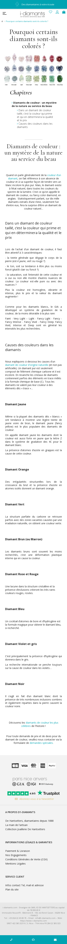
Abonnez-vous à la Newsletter (33, 799)
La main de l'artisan (16, 825)
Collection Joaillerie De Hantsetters (25, 829)
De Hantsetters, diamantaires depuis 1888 (29, 820)
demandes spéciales (41, 743)
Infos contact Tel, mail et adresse (24, 885)
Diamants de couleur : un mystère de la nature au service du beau (34, 104)
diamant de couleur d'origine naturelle (26, 365)
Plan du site (12, 889)
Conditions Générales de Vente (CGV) (26, 859)
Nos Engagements (16, 855)
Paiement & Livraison (17, 851)
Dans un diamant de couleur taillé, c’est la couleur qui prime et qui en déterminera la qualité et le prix (35, 115)
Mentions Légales (15, 863)
